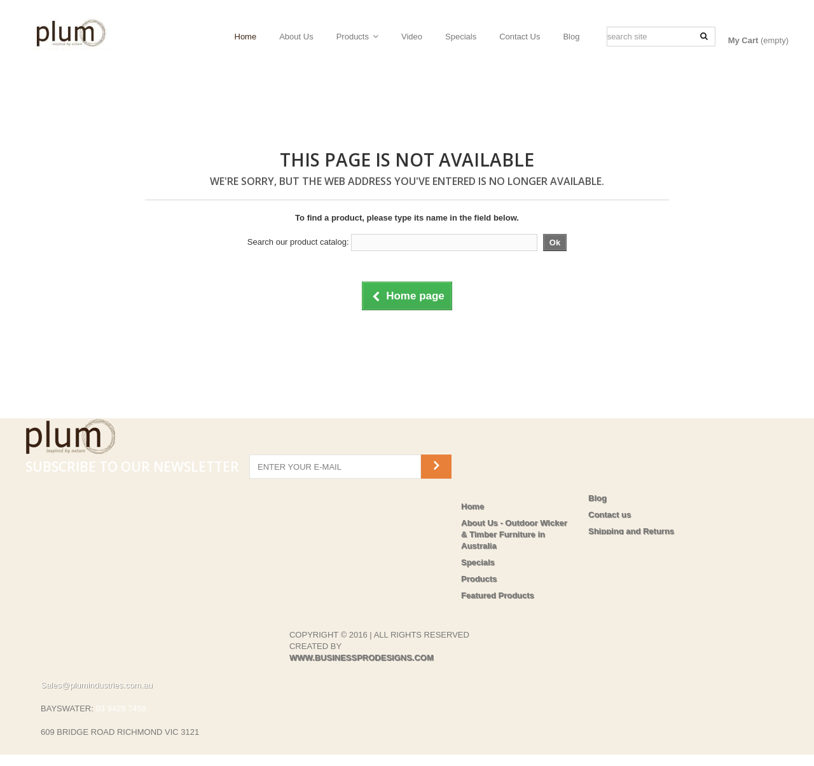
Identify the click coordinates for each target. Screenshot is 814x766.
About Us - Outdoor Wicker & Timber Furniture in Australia (514, 534)
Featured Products (497, 595)
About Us (296, 36)
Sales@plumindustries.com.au (97, 668)
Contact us (609, 514)
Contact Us (519, 36)
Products (352, 36)
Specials (460, 36)
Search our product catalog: (298, 242)
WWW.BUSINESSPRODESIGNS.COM (361, 640)
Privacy (602, 547)
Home (246, 36)
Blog (571, 36)
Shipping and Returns (631, 531)
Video (411, 36)
